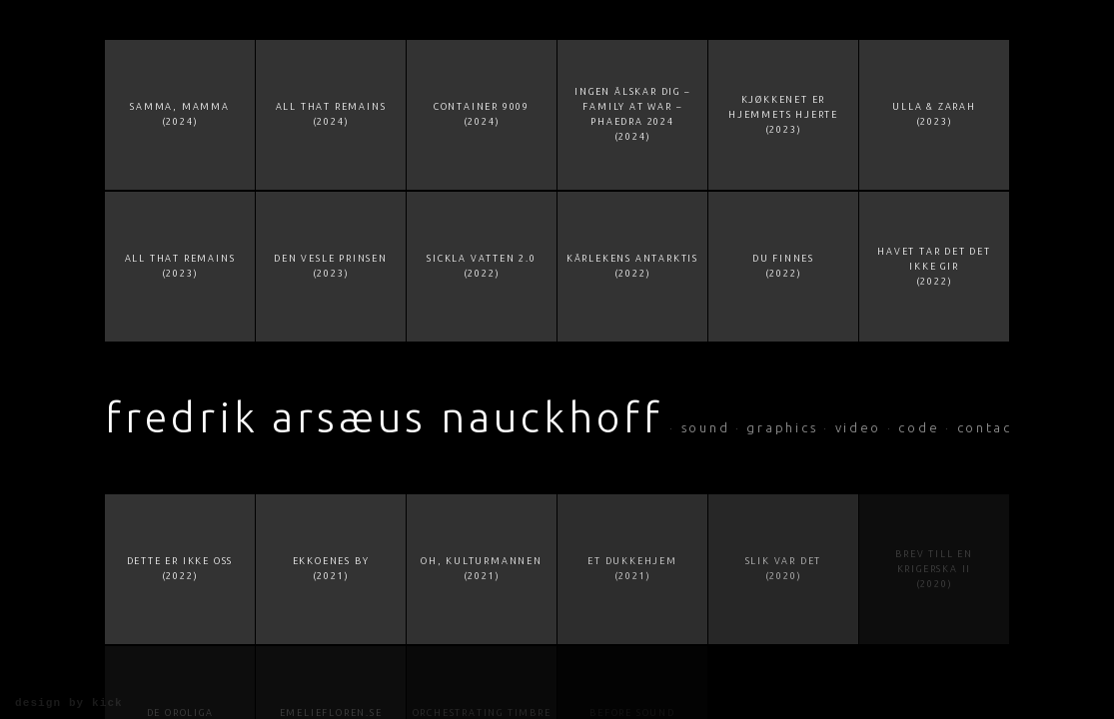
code (918, 427)
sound (705, 427)
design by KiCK (69, 703)
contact (988, 427)
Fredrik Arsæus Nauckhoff (384, 417)
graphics (781, 427)
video (858, 427)
